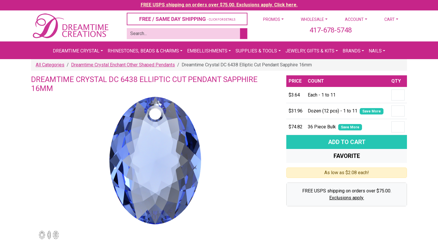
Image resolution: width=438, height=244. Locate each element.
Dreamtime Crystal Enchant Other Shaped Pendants (123, 65)
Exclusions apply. (346, 198)
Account (354, 19)
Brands (352, 51)
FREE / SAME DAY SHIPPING (187, 19)
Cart (389, 19)
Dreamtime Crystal (76, 51)
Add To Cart (346, 142)
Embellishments (207, 51)
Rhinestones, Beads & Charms (143, 51)
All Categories (50, 65)
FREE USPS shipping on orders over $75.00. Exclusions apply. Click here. (219, 5)
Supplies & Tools (256, 51)
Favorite (347, 155)
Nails (375, 51)
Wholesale (312, 19)
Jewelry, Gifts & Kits (309, 51)
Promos (271, 19)
